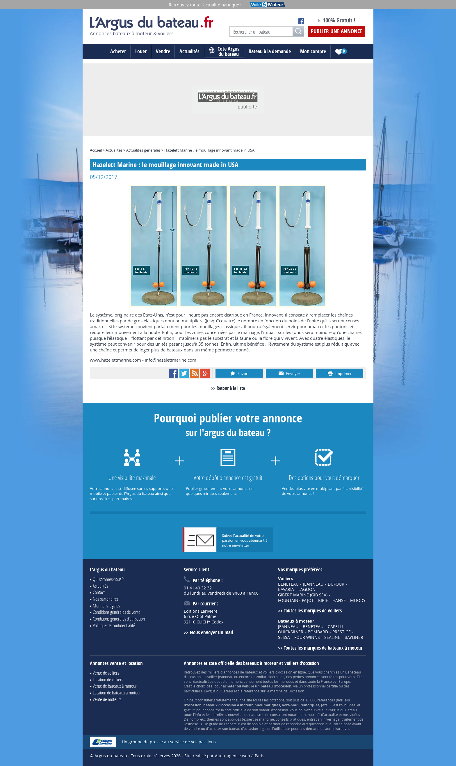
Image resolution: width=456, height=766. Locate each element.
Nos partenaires (105, 599)
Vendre (163, 51)
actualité (331, 714)
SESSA (284, 637)
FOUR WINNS (307, 637)
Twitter (184, 373)
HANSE (339, 600)
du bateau (224, 51)
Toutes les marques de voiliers (313, 610)
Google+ (205, 373)
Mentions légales (106, 605)
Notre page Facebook (301, 21)
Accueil (96, 150)
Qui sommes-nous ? (108, 579)
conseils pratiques (290, 719)
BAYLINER (354, 637)
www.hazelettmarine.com (115, 360)
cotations (277, 700)
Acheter (118, 51)
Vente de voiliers (106, 672)
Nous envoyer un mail (211, 632)
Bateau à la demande (270, 51)
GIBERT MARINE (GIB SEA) (302, 595)
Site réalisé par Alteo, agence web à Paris (224, 755)
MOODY (358, 600)
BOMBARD (318, 632)
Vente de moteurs (107, 699)
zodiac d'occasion (270, 676)
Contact (99, 592)
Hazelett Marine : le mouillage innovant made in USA (209, 150)
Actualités (189, 51)
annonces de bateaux (240, 672)
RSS (194, 373)
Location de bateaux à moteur (117, 692)
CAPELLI (335, 626)
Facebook (173, 373)
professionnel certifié (321, 686)
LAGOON (307, 589)
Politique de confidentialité (114, 625)
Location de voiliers (108, 679)
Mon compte (313, 51)
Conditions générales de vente (116, 612)
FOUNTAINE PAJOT (296, 600)
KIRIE (323, 600)
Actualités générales (143, 150)
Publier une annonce (336, 31)
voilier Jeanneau (220, 676)
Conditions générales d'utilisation (119, 618)
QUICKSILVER (290, 632)
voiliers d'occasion (277, 672)
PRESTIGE (341, 632)
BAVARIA (286, 589)
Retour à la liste (231, 388)
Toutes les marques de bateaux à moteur (323, 647)
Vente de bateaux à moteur (115, 686)
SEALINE (332, 637)
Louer (141, 51)
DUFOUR (336, 584)
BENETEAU (288, 584)
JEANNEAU (313, 584)
